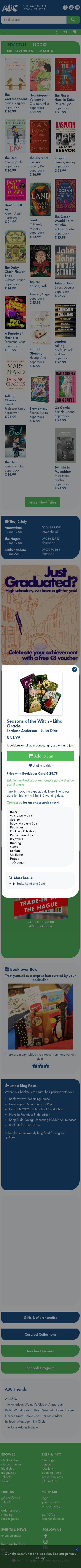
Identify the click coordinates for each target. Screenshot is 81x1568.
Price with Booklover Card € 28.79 (32, 773)
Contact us (14, 802)
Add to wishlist (40, 766)
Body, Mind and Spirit (30, 883)
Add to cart (40, 756)
